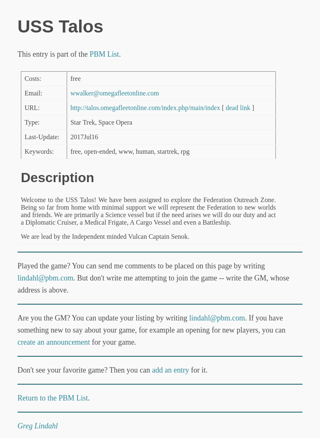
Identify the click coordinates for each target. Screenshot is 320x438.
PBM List (104, 54)
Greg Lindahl (38, 426)
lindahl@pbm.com (45, 278)
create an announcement (54, 342)
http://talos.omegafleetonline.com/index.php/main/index (145, 107)
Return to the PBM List (53, 398)
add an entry (170, 370)
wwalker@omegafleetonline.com (114, 93)
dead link (238, 107)
